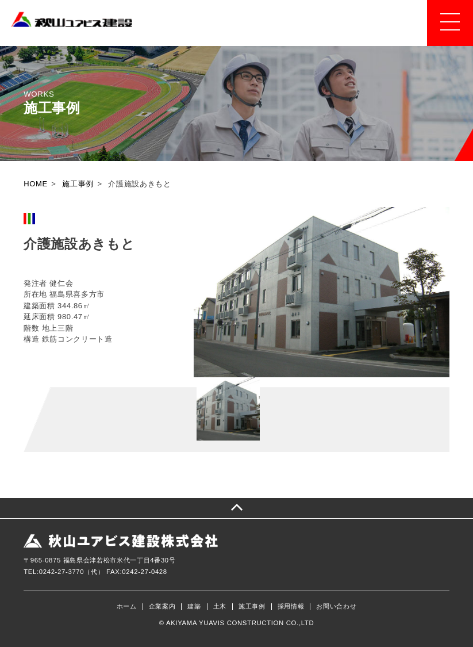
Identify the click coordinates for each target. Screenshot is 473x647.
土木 (219, 606)
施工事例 (252, 606)
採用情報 (291, 606)
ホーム (127, 606)
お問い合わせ (336, 606)
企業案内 (162, 606)
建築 (194, 606)
